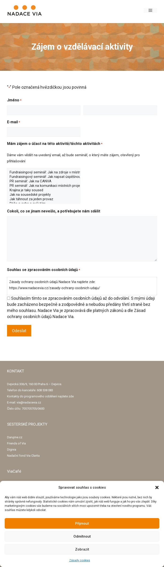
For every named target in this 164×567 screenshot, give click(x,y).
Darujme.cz (14, 437)
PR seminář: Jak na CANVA (43, 181)
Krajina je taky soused (43, 190)
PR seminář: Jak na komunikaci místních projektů (43, 186)
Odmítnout (82, 536)
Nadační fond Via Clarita (23, 455)
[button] (157, 487)
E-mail (13, 122)
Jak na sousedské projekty (43, 194)
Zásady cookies (79, 560)
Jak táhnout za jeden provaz (43, 199)
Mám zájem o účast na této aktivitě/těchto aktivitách (54, 144)
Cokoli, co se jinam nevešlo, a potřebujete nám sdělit (53, 211)
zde (71, 396)
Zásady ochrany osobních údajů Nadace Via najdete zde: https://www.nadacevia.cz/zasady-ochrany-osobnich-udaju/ (54, 285)
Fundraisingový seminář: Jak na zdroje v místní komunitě (43, 172)
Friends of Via (16, 443)
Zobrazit (82, 549)
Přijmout (82, 523)
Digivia (11, 449)
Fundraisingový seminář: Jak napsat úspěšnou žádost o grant (43, 177)
